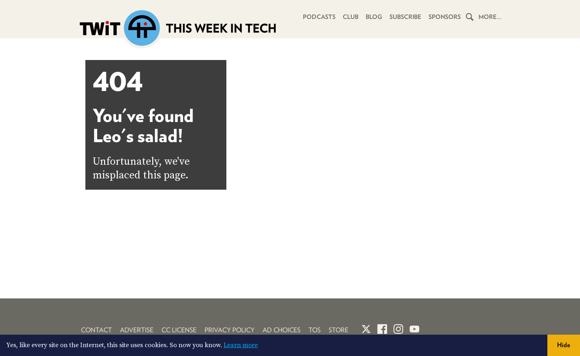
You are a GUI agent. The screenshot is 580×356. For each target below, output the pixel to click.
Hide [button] (563, 345)
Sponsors (445, 17)
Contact (96, 330)
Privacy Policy (230, 330)
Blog (374, 17)
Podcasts (319, 17)
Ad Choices (281, 330)
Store (338, 330)
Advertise (136, 330)
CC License (179, 330)
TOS (315, 330)
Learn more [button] (241, 345)
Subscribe (405, 17)
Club (350, 17)
